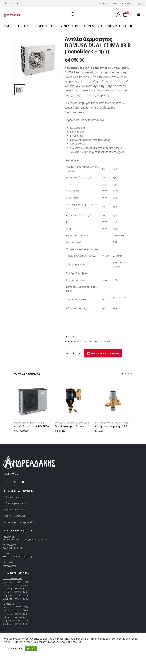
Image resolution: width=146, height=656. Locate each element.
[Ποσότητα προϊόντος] (73, 353)
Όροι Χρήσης (12, 496)
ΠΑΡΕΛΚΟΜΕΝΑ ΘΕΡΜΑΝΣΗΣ (77, 423)
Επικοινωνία (126, 3)
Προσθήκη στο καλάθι (105, 353)
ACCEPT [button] (31, 648)
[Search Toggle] (73, 14)
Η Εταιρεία (104, 3)
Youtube (23, 482)
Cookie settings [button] (13, 648)
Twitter (15, 482)
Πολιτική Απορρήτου (16, 503)
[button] (121, 374)
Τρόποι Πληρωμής (15, 515)
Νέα (114, 3)
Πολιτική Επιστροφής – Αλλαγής (22, 522)
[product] (32, 400)
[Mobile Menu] (139, 14)
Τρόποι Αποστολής (15, 509)
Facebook (7, 482)
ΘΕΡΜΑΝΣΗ (105, 341)
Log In (140, 3)
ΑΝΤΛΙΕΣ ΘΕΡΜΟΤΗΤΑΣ (88, 341)
